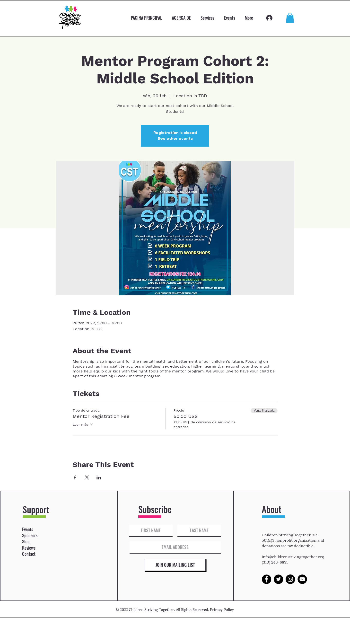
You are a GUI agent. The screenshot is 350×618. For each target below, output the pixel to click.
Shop (26, 541)
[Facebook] (266, 579)
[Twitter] (278, 579)
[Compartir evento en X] (87, 477)
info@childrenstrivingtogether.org (293, 556)
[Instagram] (290, 579)
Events (27, 529)
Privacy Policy (222, 609)
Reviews (28, 548)
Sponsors (29, 535)
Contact (28, 554)
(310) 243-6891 (275, 562)
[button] (290, 18)
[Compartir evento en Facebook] (75, 477)
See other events (175, 138)
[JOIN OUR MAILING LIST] (175, 565)
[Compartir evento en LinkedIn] (98, 477)
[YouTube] (302, 579)
